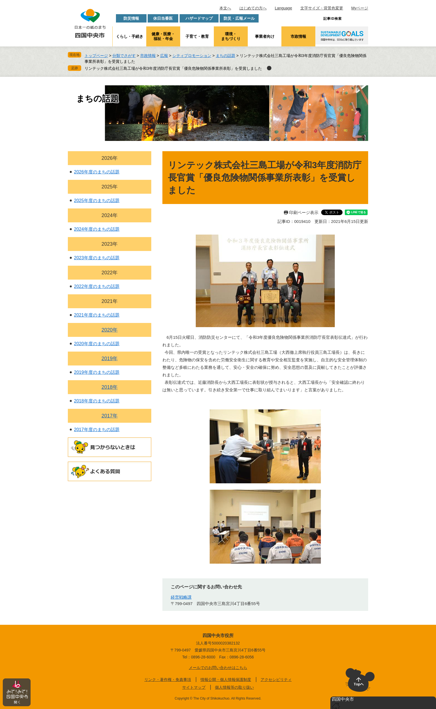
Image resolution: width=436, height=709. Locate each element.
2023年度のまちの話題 (97, 257)
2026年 (109, 158)
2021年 (109, 301)
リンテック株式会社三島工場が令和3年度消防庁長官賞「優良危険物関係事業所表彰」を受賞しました (173, 68)
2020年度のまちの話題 (97, 343)
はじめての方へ (253, 8)
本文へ (225, 8)
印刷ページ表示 (303, 212)
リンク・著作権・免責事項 (167, 679)
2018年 (109, 387)
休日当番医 (163, 18)
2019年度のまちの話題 (97, 372)
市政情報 (298, 36)
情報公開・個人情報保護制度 (225, 679)
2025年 (109, 187)
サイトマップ (193, 687)
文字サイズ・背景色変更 (321, 8)
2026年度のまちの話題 (97, 172)
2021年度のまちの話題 (97, 315)
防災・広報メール (239, 18)
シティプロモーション (191, 55)
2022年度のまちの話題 (97, 286)
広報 (164, 55)
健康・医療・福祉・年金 (163, 36)
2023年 (109, 244)
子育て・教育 (197, 36)
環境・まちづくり (231, 36)
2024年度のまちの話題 (97, 229)
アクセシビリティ (276, 679)
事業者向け (264, 36)
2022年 (109, 272)
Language (283, 8)
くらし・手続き (129, 36)
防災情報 (131, 18)
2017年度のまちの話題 (97, 429)
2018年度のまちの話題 (97, 401)
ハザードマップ (199, 18)
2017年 (109, 416)
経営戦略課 (181, 597)
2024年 (109, 215)
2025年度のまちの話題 (97, 200)
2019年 (109, 358)
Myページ (359, 8)
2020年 (109, 330)
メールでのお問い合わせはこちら (218, 667)
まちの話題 (225, 55)
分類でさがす (124, 55)
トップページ (96, 55)
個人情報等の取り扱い (234, 687)
